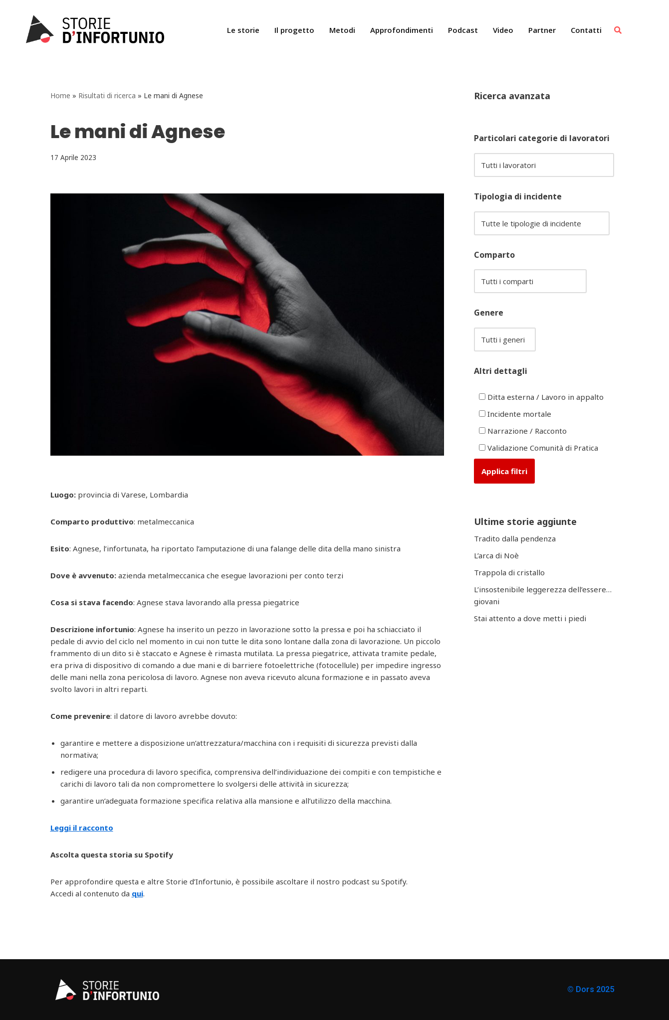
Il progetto (294, 30)
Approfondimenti (401, 30)
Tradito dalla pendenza (515, 538)
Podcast (463, 30)
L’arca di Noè (496, 555)
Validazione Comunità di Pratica (538, 448)
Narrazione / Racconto (523, 431)
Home (60, 95)
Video (503, 30)
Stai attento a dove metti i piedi (530, 618)
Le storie (243, 30)
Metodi (342, 30)
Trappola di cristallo (509, 572)
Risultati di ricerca (107, 95)
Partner (542, 30)
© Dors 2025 (590, 989)
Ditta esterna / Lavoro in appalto (541, 397)
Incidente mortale (515, 414)
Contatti (586, 30)
